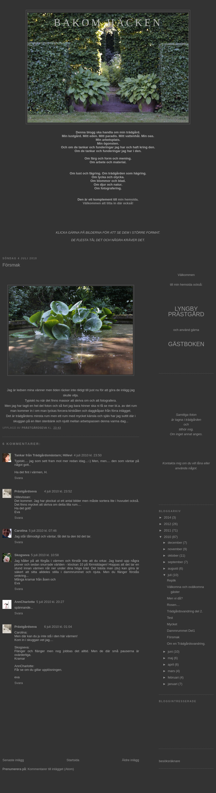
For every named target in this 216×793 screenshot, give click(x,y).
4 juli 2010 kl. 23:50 (88, 455)
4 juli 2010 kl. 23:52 (58, 491)
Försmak (173, 637)
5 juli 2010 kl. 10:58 (45, 555)
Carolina (20, 530)
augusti (173, 568)
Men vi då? (175, 598)
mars (172, 671)
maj (171, 658)
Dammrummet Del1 (181, 631)
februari (174, 677)
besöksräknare (169, 761)
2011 (168, 530)
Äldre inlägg (130, 760)
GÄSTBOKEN (186, 344)
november (175, 549)
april (171, 664)
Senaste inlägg (13, 760)
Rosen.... (173, 605)
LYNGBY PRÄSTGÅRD (186, 312)
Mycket (172, 624)
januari (173, 684)
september (176, 562)
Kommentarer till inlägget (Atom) (51, 769)
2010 (168, 537)
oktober (174, 555)
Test (170, 618)
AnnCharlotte (24, 602)
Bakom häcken (108, 22)
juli (170, 575)
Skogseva (22, 555)
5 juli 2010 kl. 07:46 (43, 530)
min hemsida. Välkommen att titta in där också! (111, 201)
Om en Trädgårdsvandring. (186, 643)
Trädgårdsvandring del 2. (185, 611)
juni (171, 651)
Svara (18, 478)
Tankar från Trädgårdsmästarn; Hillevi (43, 455)
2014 (168, 517)
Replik (171, 580)
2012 (168, 524)
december (175, 542)
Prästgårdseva (25, 491)
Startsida (73, 760)
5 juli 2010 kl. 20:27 (50, 602)
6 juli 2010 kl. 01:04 (58, 627)
